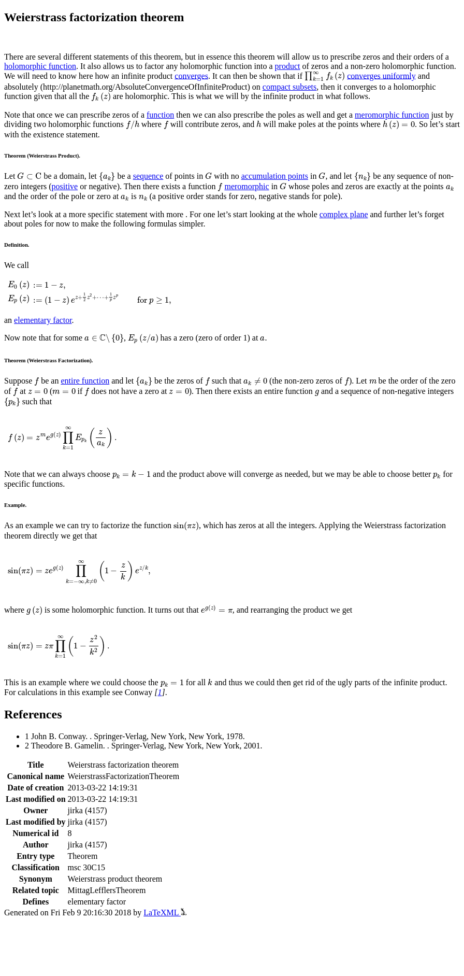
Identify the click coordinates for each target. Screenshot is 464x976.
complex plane (344, 214)
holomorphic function (40, 66)
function (160, 114)
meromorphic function (392, 114)
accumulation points (274, 176)
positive (65, 186)
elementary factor (43, 320)
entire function (85, 380)
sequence (148, 176)
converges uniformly (381, 75)
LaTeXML (164, 912)
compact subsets (289, 86)
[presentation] (324, 76)
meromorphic (246, 186)
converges (191, 75)
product (287, 66)
